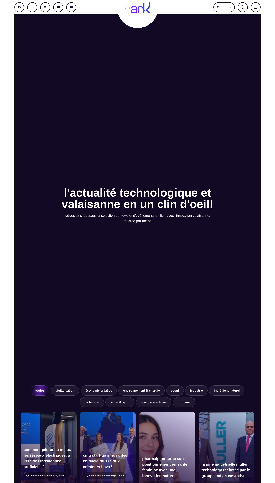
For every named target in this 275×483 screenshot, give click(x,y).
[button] (224, 7)
